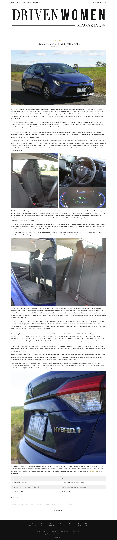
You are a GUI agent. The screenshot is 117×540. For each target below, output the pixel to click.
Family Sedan (40, 504)
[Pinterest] (97, 2)
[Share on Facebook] (54, 510)
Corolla (14, 504)
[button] (33, 272)
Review (53, 504)
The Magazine (36, 2)
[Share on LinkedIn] (59, 510)
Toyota (59, 504)
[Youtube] (100, 2)
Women (72, 504)
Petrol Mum (54, 47)
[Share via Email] (61, 510)
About (12, 2)
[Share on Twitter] (56, 511)
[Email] (102, 2)
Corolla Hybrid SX (23, 504)
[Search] (105, 2)
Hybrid (47, 504)
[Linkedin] (98, 2)
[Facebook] (91, 2)
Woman (66, 504)
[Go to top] (58, 538)
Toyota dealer (93, 471)
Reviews (19, 2)
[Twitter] (93, 2)
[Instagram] (95, 2)
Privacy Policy (76, 531)
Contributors (27, 2)
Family (32, 504)
